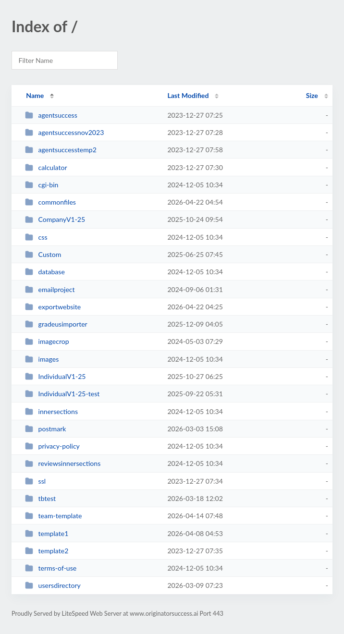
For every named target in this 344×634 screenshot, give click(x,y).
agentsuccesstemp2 (61, 150)
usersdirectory (53, 585)
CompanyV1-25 (55, 219)
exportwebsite (53, 307)
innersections (51, 411)
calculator (46, 167)
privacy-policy (52, 446)
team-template (53, 516)
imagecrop (47, 341)
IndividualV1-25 (55, 376)
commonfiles (50, 202)
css (36, 237)
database (45, 272)
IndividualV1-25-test (62, 394)
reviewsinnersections (62, 463)
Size (312, 95)
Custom (43, 254)
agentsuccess (51, 115)
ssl (35, 481)
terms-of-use (50, 568)
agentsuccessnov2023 (64, 132)
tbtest (40, 498)
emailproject (49, 289)
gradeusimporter (56, 324)
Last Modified (188, 95)
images (42, 359)
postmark (45, 429)
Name (35, 95)
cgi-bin (41, 185)
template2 (46, 551)
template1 (46, 533)
